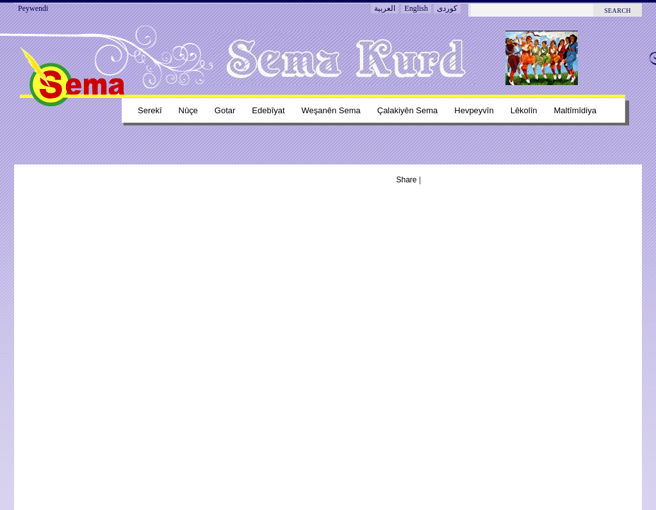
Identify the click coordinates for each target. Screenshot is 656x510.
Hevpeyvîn (473, 110)
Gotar (225, 110)
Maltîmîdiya (575, 110)
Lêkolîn (524, 110)
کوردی (447, 8)
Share (407, 179)
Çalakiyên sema (407, 110)
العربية (384, 8)
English (416, 8)
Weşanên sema (331, 110)
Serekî (150, 110)
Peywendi (33, 8)
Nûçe (188, 110)
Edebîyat (268, 110)
